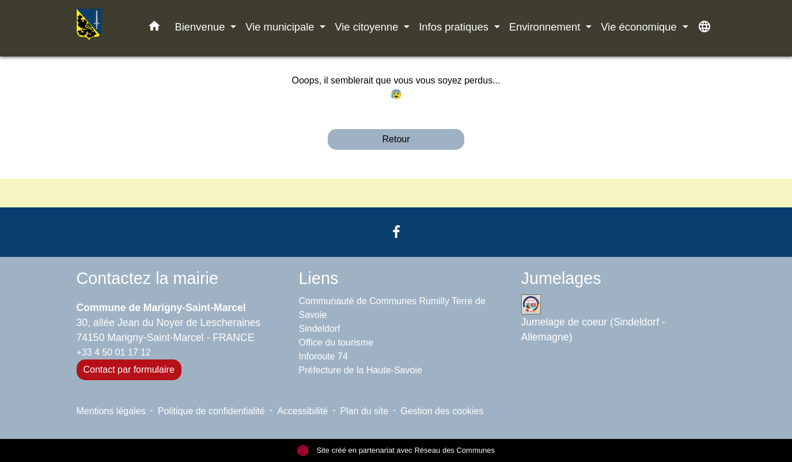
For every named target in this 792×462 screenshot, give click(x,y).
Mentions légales (111, 411)
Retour (396, 139)
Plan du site (364, 411)
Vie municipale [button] (281, 27)
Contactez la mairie (147, 278)
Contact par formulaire (129, 369)
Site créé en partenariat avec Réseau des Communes (396, 450)
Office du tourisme (336, 342)
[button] (154, 28)
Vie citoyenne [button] (368, 27)
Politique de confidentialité (211, 411)
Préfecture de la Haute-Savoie (360, 370)
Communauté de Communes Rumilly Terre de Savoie (392, 308)
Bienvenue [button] (201, 27)
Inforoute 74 (323, 356)
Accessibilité (302, 411)
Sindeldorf (319, 329)
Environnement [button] (546, 27)
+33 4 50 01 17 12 (114, 352)
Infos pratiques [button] (455, 27)
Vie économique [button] (640, 27)
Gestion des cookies (441, 411)
